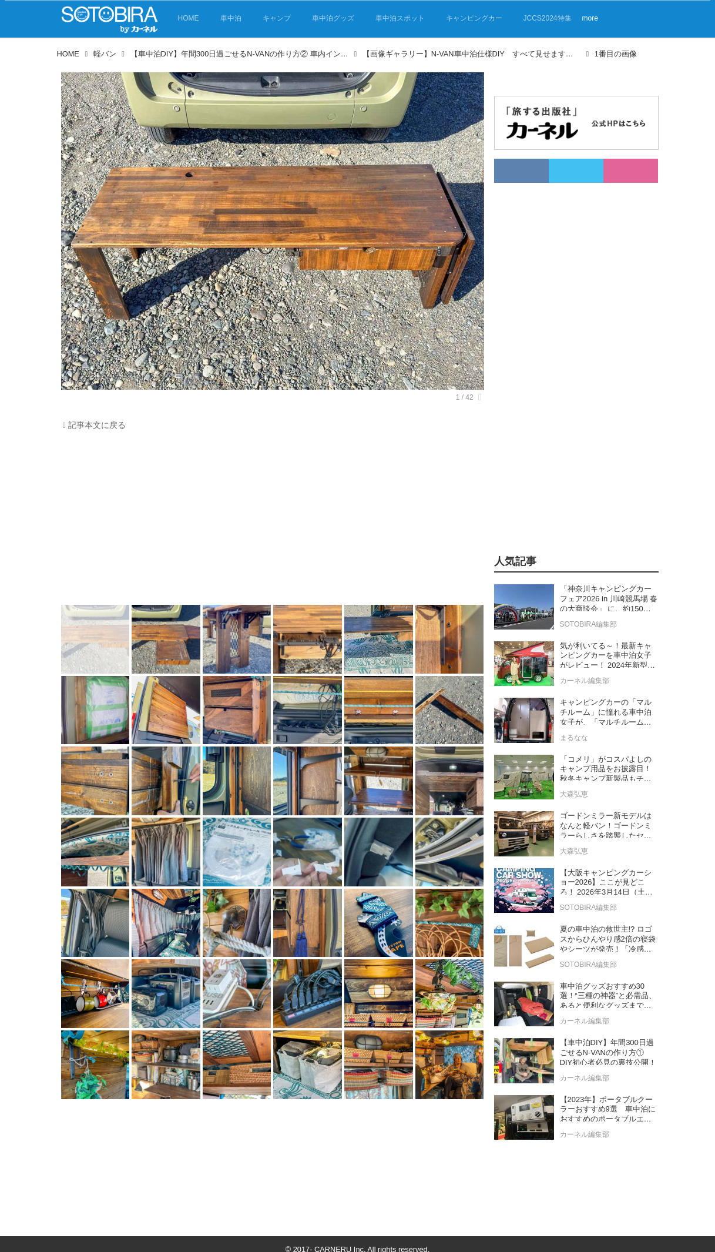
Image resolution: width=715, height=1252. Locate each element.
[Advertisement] (269, 520)
